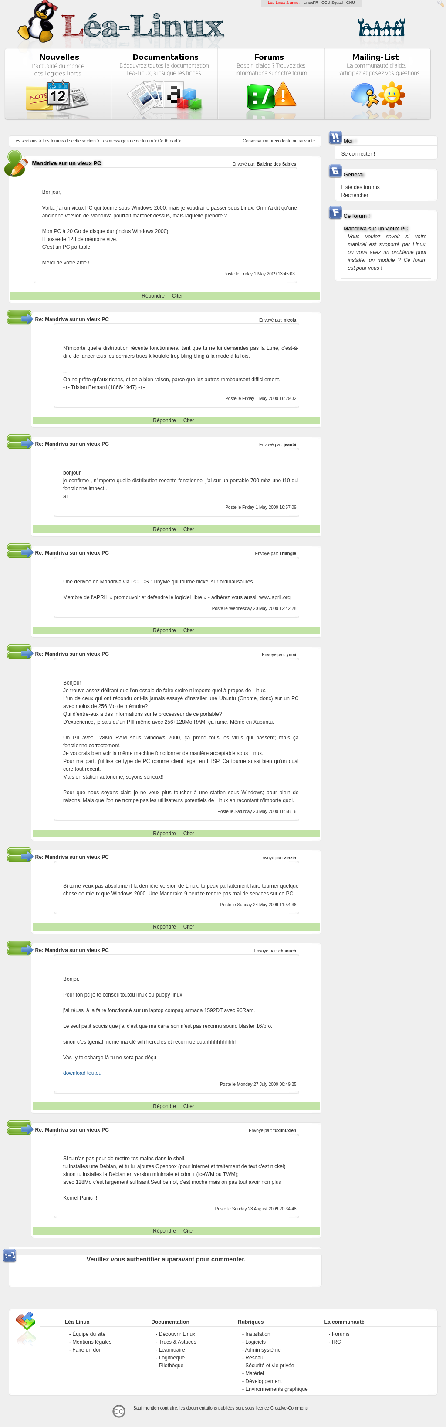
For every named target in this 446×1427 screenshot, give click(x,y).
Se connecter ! (358, 154)
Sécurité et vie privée (269, 1366)
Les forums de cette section (68, 141)
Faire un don (86, 1350)
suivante (307, 141)
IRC (336, 1342)
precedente (280, 141)
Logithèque (172, 1358)
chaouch (287, 951)
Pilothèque (171, 1366)
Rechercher (354, 195)
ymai (291, 654)
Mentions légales (92, 1342)
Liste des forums (360, 187)
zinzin (290, 857)
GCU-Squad (332, 2)
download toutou (82, 1073)
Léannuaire (172, 1350)
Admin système (263, 1350)
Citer (177, 296)
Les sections (25, 141)
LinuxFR (311, 2)
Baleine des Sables (276, 164)
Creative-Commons (289, 1408)
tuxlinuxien (284, 1130)
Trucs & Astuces (177, 1342)
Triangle (288, 553)
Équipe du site (88, 1334)
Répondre (153, 296)
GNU (350, 2)
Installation (257, 1334)
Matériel (254, 1373)
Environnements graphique (276, 1389)
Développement (263, 1381)
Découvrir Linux (177, 1334)
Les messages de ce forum (127, 141)
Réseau (254, 1358)
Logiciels (255, 1342)
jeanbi (290, 444)
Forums (341, 1334)
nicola (290, 320)
